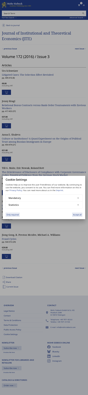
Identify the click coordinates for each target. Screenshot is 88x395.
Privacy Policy (15, 190)
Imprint (59, 190)
